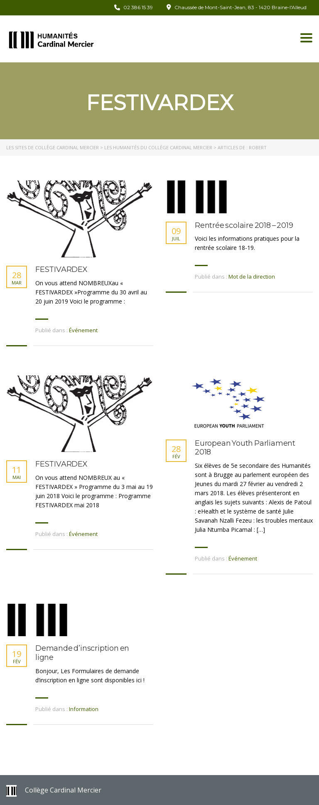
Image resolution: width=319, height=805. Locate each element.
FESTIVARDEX (61, 269)
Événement (83, 330)
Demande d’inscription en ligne (82, 653)
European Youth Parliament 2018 (245, 448)
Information (83, 709)
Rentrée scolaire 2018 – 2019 (244, 225)
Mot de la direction (251, 276)
